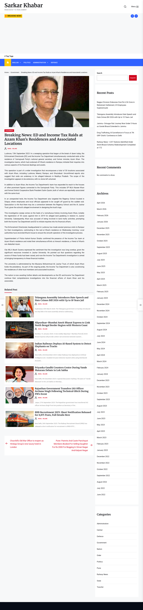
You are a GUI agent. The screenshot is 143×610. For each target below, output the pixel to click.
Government (9, 130)
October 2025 (102, 241)
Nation (99, 549)
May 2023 (101, 425)
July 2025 (101, 260)
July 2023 (101, 412)
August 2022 (102, 482)
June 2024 (101, 342)
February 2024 (102, 368)
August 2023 (102, 406)
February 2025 (102, 292)
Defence (54, 62)
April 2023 (101, 431)
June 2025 (101, 266)
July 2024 (101, 336)
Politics (27, 62)
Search (99, 73)
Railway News (102, 574)
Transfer (100, 587)
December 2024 (103, 304)
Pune (99, 568)
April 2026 (101, 203)
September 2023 (103, 399)
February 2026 (102, 215)
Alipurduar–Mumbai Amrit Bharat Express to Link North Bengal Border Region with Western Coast (62, 324)
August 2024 (102, 330)
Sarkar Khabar (23, 5)
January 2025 (102, 298)
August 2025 (102, 253)
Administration (39, 62)
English (15, 62)
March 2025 (101, 285)
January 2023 (102, 450)
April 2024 (101, 355)
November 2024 (103, 311)
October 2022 (102, 469)
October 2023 (102, 393)
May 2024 (101, 349)
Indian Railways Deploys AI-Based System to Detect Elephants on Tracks (63, 345)
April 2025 (101, 279)
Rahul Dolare (12, 148)
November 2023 (103, 387)
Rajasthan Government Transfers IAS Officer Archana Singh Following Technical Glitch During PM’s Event (62, 391)
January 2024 (102, 374)
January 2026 (102, 222)
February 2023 (102, 444)
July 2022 (101, 488)
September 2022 (103, 475)
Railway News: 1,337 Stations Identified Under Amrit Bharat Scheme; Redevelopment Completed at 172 (116, 145)
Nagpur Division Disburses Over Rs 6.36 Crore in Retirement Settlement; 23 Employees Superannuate (116, 105)
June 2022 (101, 495)
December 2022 (103, 456)
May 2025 (101, 272)
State (99, 581)
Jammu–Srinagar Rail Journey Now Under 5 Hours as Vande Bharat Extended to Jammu (117, 124)
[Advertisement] (71, 35)
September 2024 (103, 323)
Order (99, 555)
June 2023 (101, 418)
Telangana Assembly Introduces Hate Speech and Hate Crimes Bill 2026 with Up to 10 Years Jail (62, 299)
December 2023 (103, 380)
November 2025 (103, 234)
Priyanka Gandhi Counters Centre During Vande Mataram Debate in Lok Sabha (61, 368)
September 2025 (103, 247)
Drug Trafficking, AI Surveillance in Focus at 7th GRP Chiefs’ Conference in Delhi (115, 134)
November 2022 (103, 463)
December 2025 (103, 228)
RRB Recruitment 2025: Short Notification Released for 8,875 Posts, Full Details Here (63, 413)
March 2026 (101, 209)
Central (99, 530)
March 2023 (101, 437)
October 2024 (102, 317)
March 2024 (101, 361)
